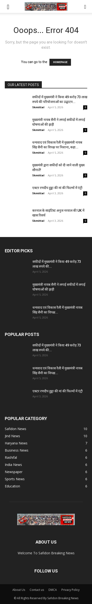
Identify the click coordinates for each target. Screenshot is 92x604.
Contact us (37, 590)
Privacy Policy (70, 590)
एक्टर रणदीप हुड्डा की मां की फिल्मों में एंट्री (57, 188)
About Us (18, 590)
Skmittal (38, 107)
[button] (8, 6)
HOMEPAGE (60, 62)
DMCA (53, 590)
